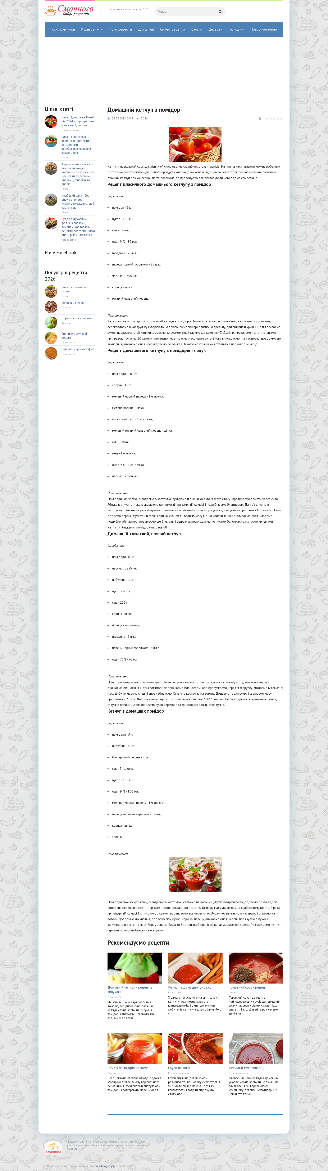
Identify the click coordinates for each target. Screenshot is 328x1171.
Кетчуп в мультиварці (246, 1068)
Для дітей (146, 29)
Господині (236, 29)
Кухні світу (90, 29)
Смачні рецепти (172, 29)
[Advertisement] (164, 68)
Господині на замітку (178, 1073)
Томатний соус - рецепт (248, 987)
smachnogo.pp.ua (105, 1166)
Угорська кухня (115, 1073)
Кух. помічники (63, 29)
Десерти (215, 29)
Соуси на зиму (179, 1068)
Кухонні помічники (238, 1073)
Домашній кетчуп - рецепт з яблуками (130, 989)
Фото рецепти (120, 29)
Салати (196, 29)
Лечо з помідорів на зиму (128, 1068)
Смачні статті (114, 997)
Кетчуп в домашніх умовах (189, 987)
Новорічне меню (263, 29)
